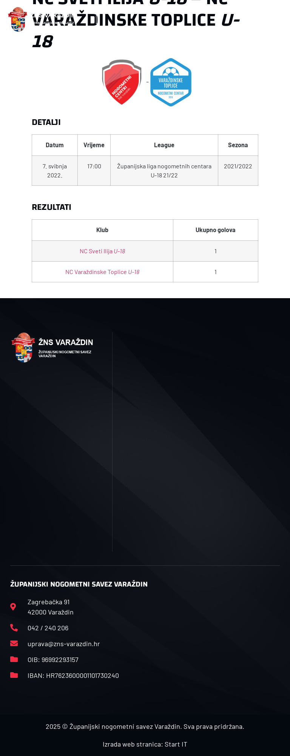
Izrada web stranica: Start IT (145, 744)
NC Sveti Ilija (102, 250)
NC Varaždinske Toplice (102, 271)
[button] (98, 19)
